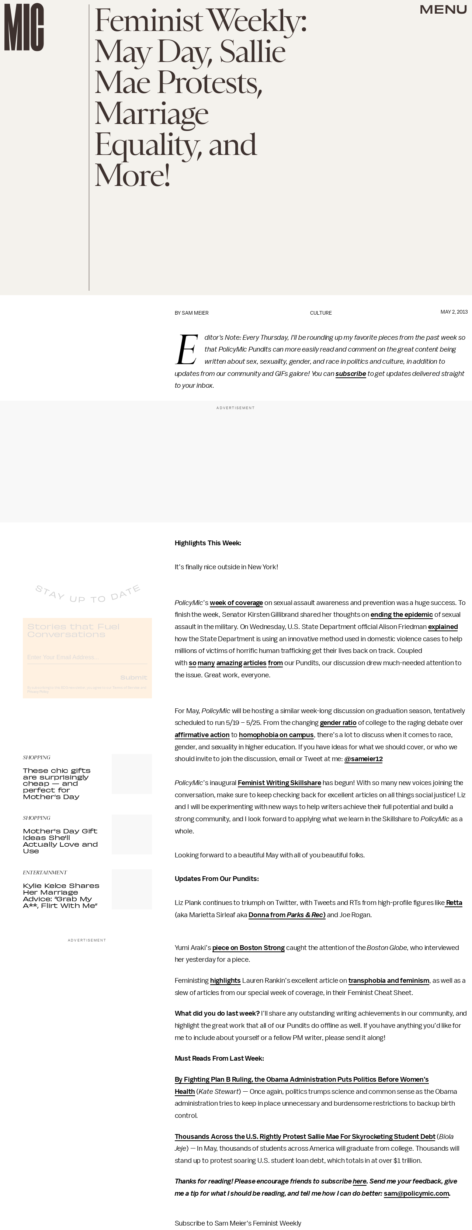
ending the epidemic (402, 614)
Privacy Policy (38, 698)
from (275, 663)
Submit (134, 683)
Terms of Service (126, 694)
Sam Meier (195, 313)
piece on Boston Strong (248, 947)
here (359, 1181)
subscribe (351, 373)
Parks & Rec (305, 915)
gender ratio (338, 722)
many (206, 663)
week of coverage (236, 603)
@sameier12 (363, 759)
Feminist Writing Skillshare (279, 783)
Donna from (268, 915)
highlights (225, 980)
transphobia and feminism (388, 980)
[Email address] (87, 662)
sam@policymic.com (416, 1193)
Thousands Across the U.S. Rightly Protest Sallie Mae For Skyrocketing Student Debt (305, 1136)
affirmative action (202, 735)
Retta (453, 902)
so (193, 663)
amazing (229, 663)
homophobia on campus (276, 735)
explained (443, 626)
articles (255, 663)
